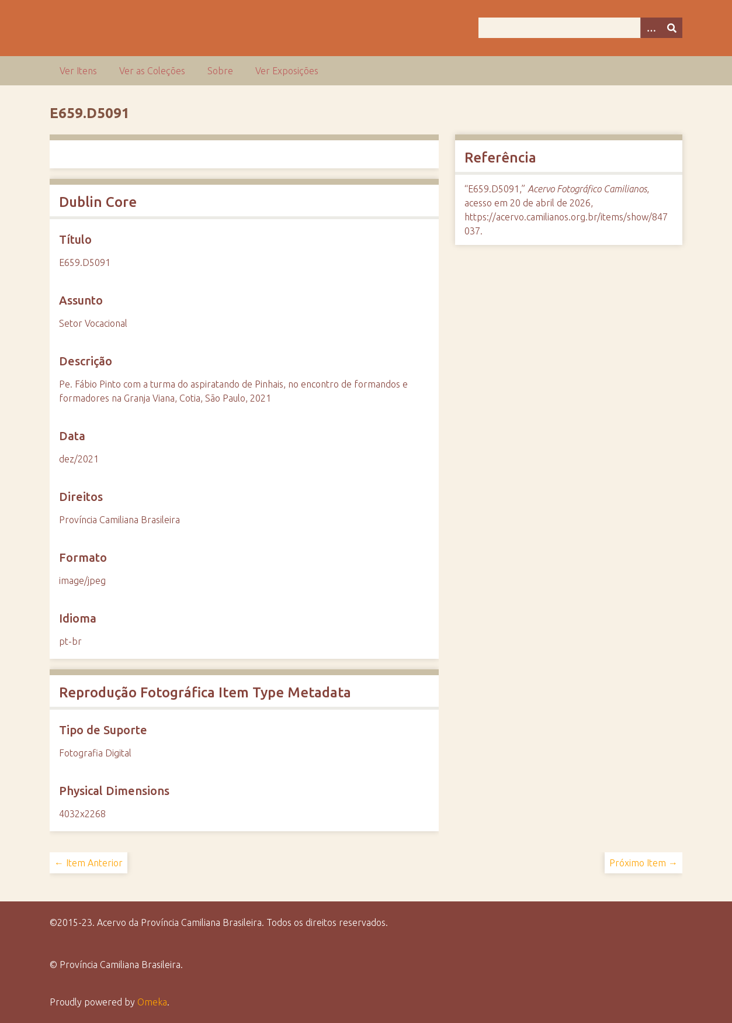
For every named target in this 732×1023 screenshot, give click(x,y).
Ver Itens (78, 70)
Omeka (152, 1002)
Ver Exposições (286, 70)
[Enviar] (671, 28)
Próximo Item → (643, 863)
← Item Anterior (88, 863)
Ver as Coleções (152, 70)
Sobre (220, 70)
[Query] (580, 28)
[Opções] (650, 28)
